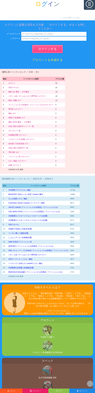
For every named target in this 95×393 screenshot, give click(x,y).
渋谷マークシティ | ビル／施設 (20, 259)
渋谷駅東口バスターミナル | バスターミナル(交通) (27, 220)
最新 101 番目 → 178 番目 (18, 92)
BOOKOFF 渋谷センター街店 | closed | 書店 (25, 194)
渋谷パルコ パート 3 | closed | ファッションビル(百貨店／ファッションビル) (38, 250)
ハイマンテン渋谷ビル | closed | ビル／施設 (25, 263)
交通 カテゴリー (14, 165)
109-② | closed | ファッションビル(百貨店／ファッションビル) (33, 207)
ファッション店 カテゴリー (19, 157)
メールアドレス (13, 34)
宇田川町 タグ (13, 152)
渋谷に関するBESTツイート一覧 (21, 126)
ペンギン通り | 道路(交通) (18, 233)
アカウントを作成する (47, 60)
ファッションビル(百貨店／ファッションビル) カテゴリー (30, 105)
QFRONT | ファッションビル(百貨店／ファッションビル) (30, 246)
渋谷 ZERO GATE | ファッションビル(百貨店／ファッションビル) (34, 212)
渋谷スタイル (13, 87)
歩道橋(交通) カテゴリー (17, 135)
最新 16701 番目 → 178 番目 (19, 122)
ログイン (11, 83)
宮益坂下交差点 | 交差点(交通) (20, 229)
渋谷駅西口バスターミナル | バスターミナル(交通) (27, 216)
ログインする (47, 49)
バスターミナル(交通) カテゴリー (21, 139)
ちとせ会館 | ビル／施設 (17, 199)
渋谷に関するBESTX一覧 (18, 148)
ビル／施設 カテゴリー (17, 161)
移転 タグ (12, 113)
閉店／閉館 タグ (14, 100)
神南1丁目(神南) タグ (16, 118)
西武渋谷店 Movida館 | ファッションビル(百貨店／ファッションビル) (35, 272)
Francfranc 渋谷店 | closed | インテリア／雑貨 (26, 203)
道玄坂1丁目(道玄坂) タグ (18, 144)
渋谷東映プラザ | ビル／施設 (19, 190)
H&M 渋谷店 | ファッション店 (20, 242)
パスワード (15, 38)
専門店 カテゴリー (15, 109)
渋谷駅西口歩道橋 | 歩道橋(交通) (21, 268)
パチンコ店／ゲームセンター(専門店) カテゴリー (27, 96)
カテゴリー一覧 (14, 131)
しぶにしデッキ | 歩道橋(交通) (20, 237)
